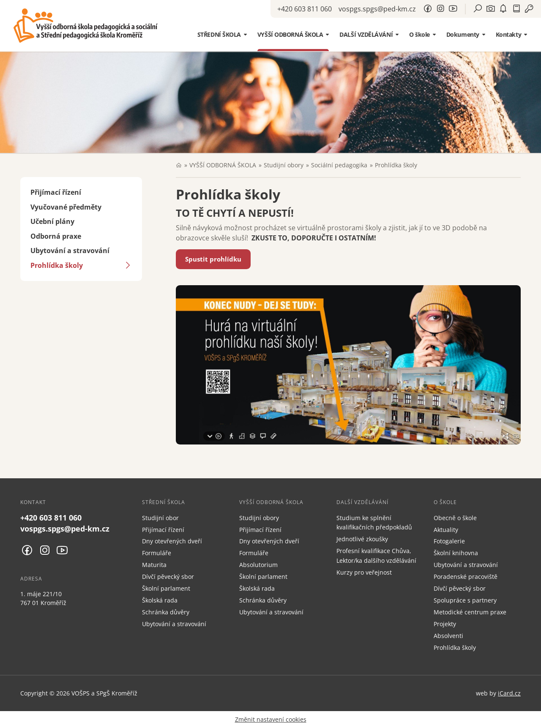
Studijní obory (283, 165)
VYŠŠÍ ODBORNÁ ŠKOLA (222, 165)
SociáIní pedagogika (339, 165)
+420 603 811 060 (304, 9)
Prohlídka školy (56, 265)
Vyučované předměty (65, 207)
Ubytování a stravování (69, 250)
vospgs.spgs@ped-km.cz (377, 9)
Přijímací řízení (55, 192)
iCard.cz (509, 693)
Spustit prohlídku (213, 259)
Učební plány (52, 221)
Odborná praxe (55, 236)
